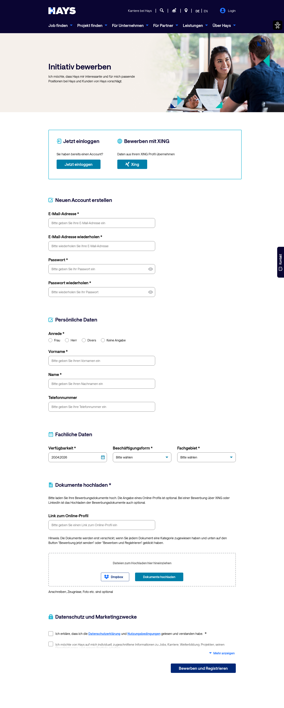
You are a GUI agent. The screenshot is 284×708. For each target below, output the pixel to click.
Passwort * (58, 259)
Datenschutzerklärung (104, 633)
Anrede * (56, 333)
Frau (54, 340)
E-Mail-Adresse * (63, 213)
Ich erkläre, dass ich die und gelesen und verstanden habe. (127, 633)
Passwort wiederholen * (69, 282)
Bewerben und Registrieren (203, 668)
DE (197, 11)
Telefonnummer (62, 397)
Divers (89, 340)
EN (206, 11)
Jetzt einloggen (79, 164)
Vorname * (58, 351)
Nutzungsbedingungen (143, 633)
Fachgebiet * (188, 448)
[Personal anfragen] (174, 10)
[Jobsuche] (162, 10)
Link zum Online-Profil (68, 515)
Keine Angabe (113, 340)
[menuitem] (60, 25)
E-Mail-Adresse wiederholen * (75, 236)
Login (228, 10)
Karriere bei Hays (140, 10)
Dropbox (117, 577)
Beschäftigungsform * (133, 448)
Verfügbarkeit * (62, 448)
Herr (71, 340)
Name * (55, 374)
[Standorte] (186, 10)
